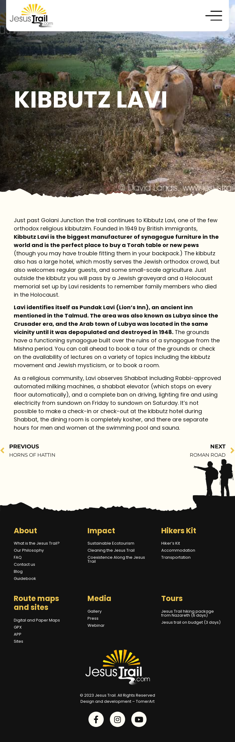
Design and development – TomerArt (117, 701)
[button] (214, 15)
